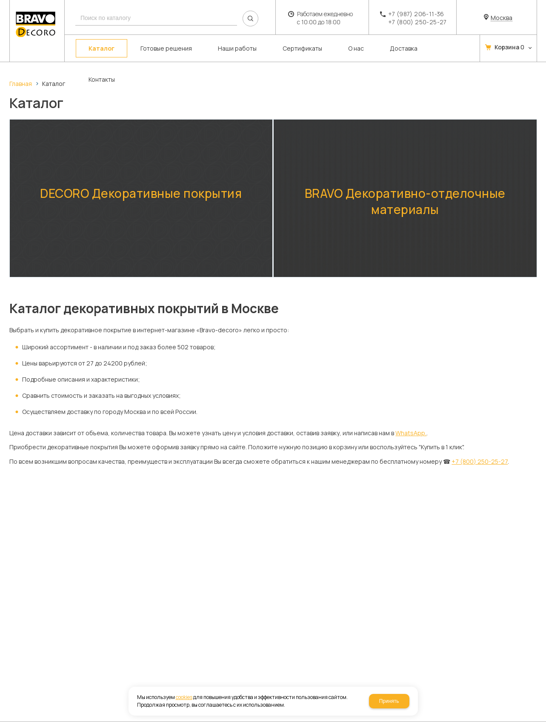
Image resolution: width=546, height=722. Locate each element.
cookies (184, 697)
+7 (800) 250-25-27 (417, 22)
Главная (20, 84)
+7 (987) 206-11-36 (416, 14)
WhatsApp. (410, 428)
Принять (389, 701)
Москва (501, 18)
